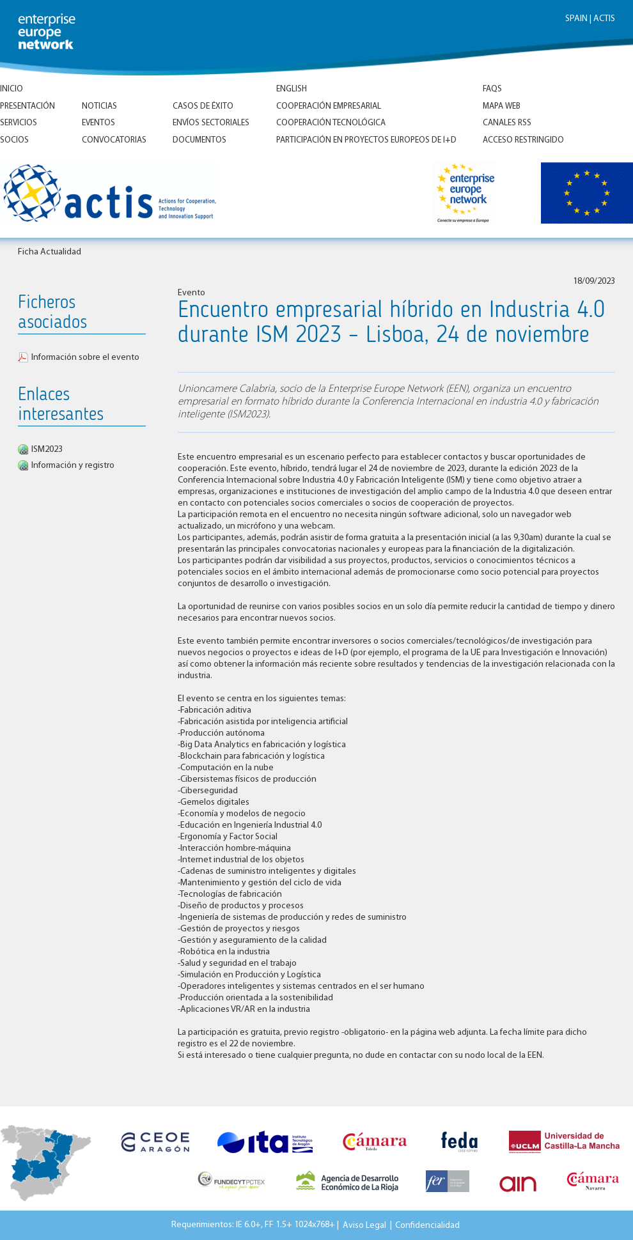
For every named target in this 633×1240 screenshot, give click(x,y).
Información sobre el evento (85, 357)
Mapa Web (501, 106)
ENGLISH (291, 89)
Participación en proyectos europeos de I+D (366, 140)
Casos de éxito (203, 106)
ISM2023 (47, 449)
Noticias (99, 106)
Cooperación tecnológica (331, 123)
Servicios (18, 123)
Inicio (11, 89)
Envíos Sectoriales (211, 123)
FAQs (492, 89)
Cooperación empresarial (328, 106)
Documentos (199, 140)
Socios (14, 140)
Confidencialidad (427, 1225)
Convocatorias (114, 140)
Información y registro (72, 465)
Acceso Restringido (523, 140)
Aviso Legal (364, 1225)
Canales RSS (507, 123)
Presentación (27, 106)
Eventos (98, 123)
